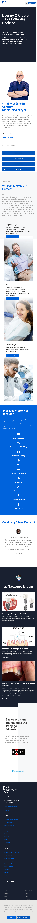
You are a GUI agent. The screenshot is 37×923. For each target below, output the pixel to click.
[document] (18, 461)
